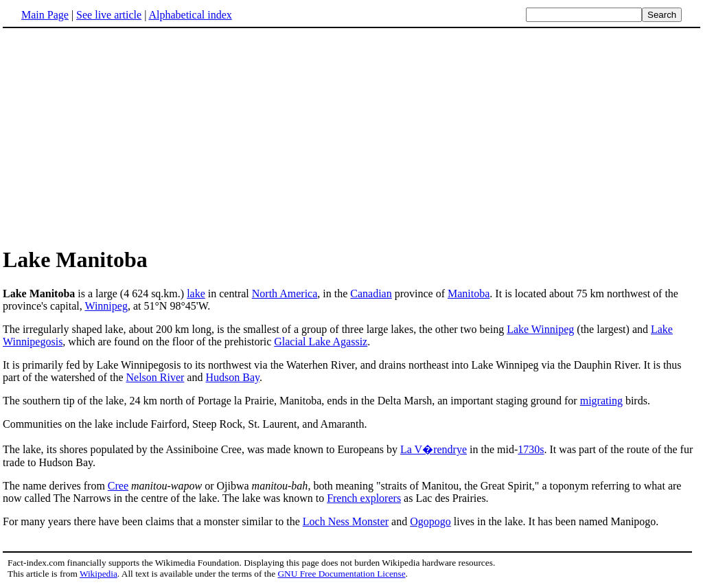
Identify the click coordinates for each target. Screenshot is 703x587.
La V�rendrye (433, 449)
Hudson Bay (232, 377)
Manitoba (468, 293)
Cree (118, 486)
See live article (108, 15)
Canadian (370, 293)
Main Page (45, 15)
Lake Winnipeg (540, 329)
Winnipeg (105, 306)
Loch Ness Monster (346, 521)
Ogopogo (430, 521)
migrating (601, 400)
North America (285, 293)
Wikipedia (98, 573)
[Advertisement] (118, 137)
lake (196, 293)
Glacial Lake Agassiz (320, 341)
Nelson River (155, 377)
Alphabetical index (189, 15)
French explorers (364, 498)
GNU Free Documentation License (341, 573)
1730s (531, 449)
